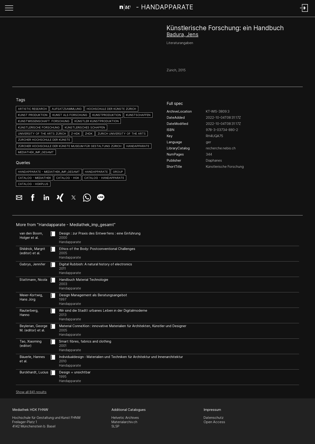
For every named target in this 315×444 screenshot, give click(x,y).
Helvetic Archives (125, 417)
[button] (9, 8)
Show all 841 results (31, 392)
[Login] (304, 12)
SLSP (115, 426)
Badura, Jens (182, 34)
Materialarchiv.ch (124, 422)
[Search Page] (156, 8)
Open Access (214, 422)
